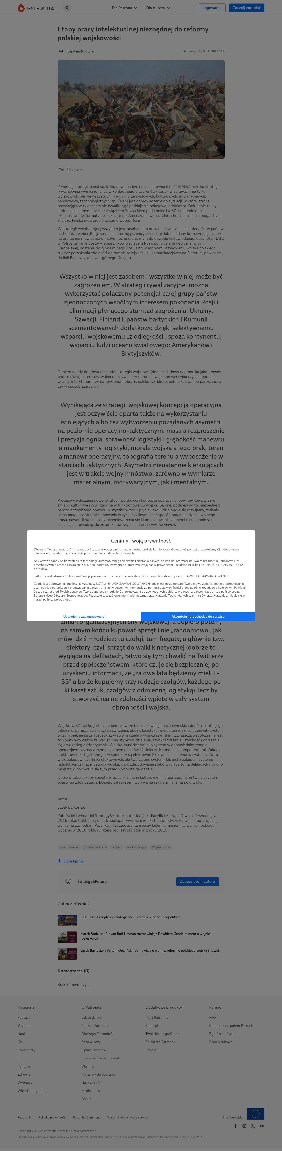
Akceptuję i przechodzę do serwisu (198, 616)
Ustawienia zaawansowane (83, 616)
